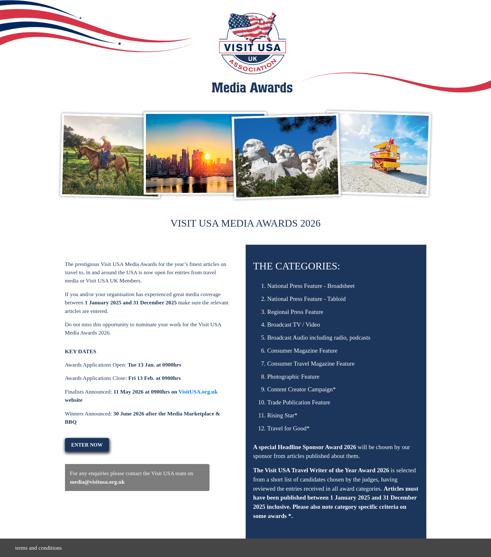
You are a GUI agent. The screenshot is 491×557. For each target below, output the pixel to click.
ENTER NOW (87, 445)
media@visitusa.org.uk (97, 482)
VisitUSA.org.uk (198, 391)
